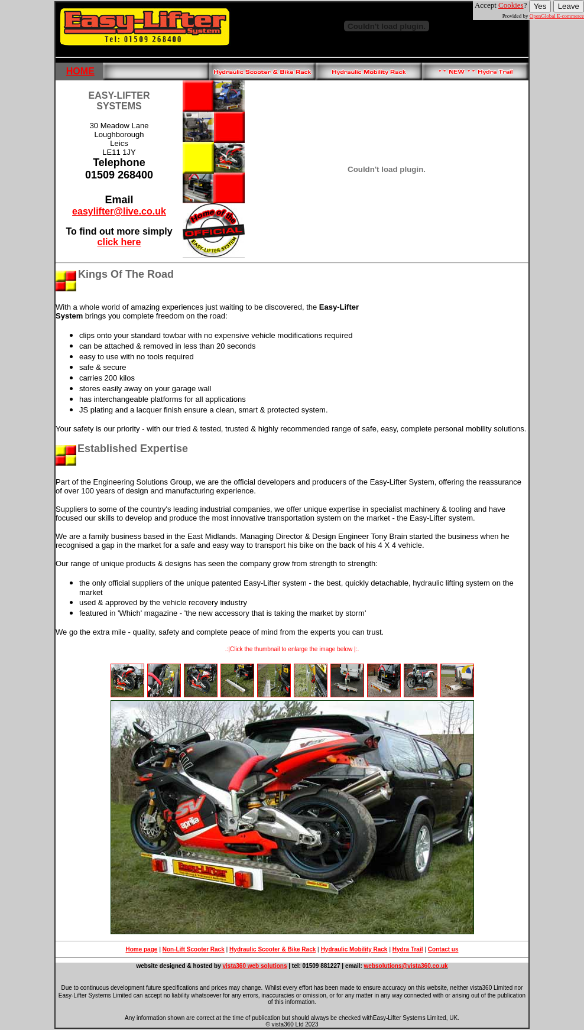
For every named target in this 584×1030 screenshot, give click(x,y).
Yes (540, 6)
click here (119, 242)
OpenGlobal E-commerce (557, 16)
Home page (141, 949)
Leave (568, 6)
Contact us (443, 949)
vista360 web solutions (255, 966)
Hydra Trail (407, 949)
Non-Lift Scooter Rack (194, 949)
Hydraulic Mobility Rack (354, 949)
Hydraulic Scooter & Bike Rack (272, 949)
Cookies (511, 5)
